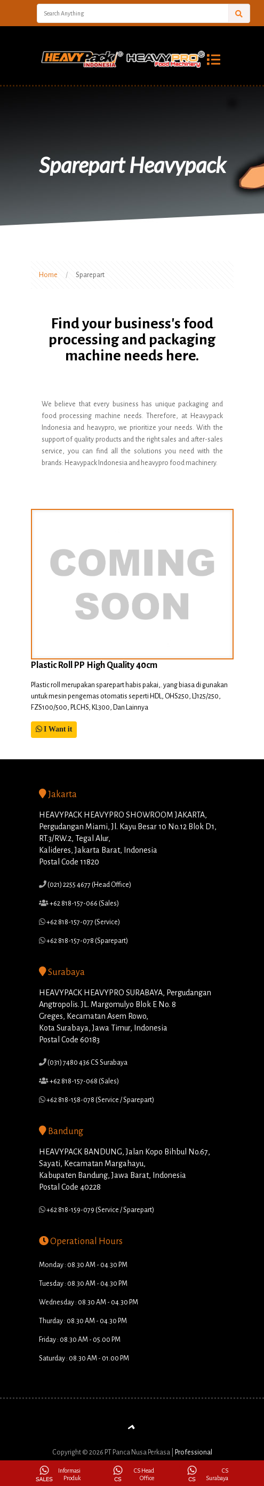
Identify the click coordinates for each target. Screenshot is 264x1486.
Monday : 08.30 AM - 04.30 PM (83, 1265)
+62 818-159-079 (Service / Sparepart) (99, 1210)
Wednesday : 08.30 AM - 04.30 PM (88, 1302)
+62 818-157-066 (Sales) (84, 903)
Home (48, 275)
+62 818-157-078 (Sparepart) (86, 941)
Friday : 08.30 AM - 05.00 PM (80, 1339)
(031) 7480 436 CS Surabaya (86, 1062)
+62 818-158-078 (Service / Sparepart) (99, 1100)
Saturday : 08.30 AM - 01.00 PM (84, 1358)
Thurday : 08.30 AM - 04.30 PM (83, 1321)
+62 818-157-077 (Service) (82, 922)
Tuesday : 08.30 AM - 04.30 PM (83, 1283)
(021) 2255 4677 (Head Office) (88, 885)
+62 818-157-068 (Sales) (84, 1081)
